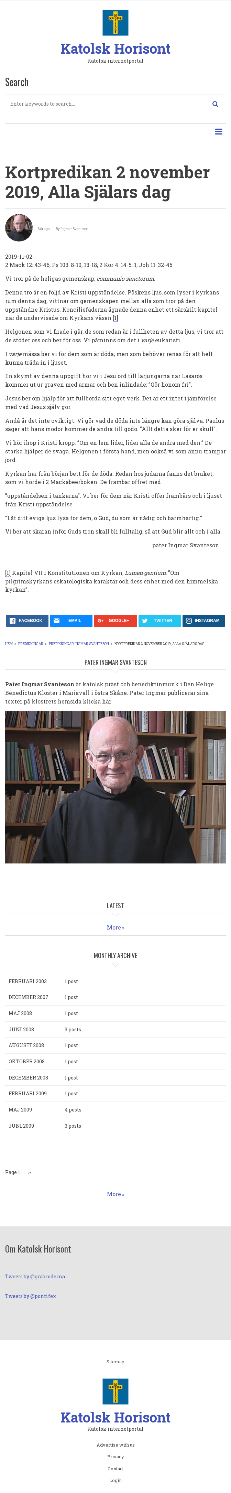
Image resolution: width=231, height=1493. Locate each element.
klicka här (97, 701)
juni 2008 (21, 1029)
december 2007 (28, 997)
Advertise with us (116, 1445)
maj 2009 (20, 1109)
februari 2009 (28, 1093)
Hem (9, 644)
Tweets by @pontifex (30, 1296)
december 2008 (28, 1077)
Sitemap (115, 1362)
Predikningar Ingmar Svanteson (79, 644)
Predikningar (30, 644)
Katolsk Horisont (115, 48)
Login (115, 1480)
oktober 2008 (27, 1061)
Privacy (115, 1457)
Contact (116, 1469)
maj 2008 (20, 1013)
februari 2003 (28, 981)
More (114, 927)
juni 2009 (21, 1126)
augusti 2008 (26, 1045)
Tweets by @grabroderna (35, 1276)
